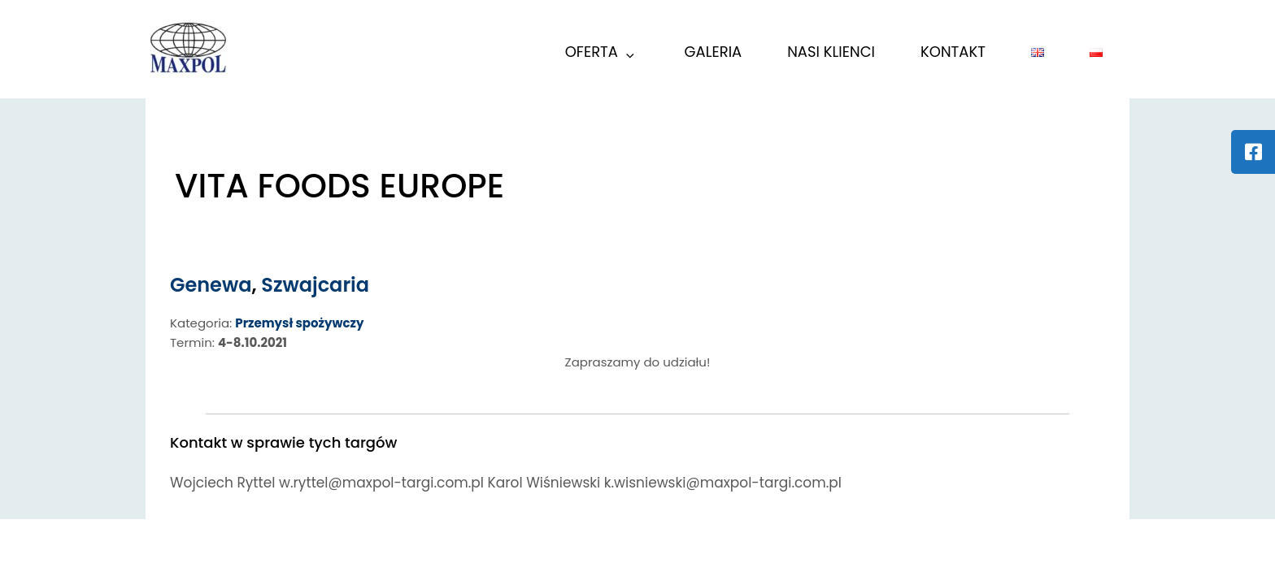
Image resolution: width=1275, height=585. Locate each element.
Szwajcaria (376, 219)
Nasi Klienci (831, 51)
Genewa (271, 219)
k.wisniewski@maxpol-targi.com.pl (977, 322)
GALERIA (713, 51)
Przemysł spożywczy (360, 257)
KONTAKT (953, 51)
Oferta (601, 54)
